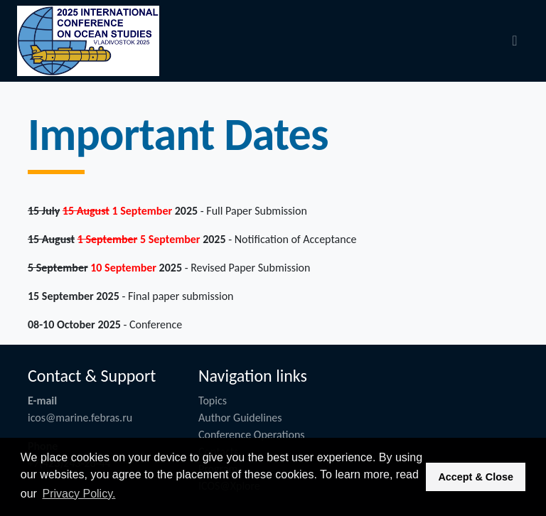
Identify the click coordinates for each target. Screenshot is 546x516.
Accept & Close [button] (475, 477)
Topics (212, 400)
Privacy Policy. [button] (79, 494)
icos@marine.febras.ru (80, 417)
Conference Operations (251, 434)
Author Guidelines (240, 417)
